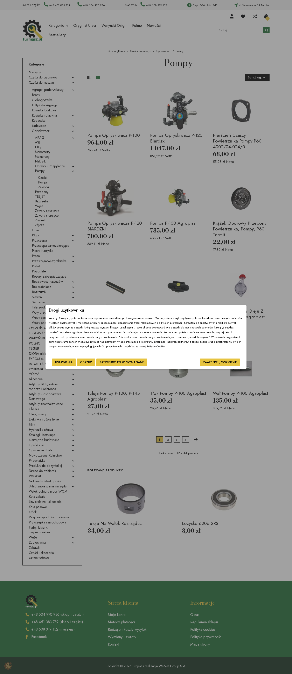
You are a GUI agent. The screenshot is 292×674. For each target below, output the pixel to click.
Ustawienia (64, 362)
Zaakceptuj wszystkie (220, 362)
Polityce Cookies (156, 346)
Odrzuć (86, 362)
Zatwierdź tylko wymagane (121, 362)
